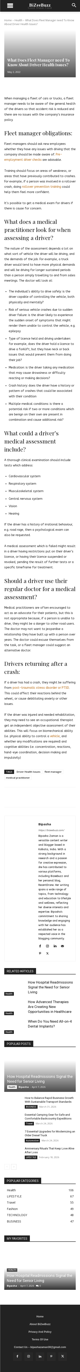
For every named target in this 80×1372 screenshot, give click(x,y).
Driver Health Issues (28, 771)
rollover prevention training (41, 187)
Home (8, 20)
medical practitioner (18, 777)
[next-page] (13, 1167)
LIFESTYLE (31, 1157)
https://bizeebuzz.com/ (51, 830)
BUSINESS (31, 1106)
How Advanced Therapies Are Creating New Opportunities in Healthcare (49, 1007)
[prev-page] (7, 1167)
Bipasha (44, 824)
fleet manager (53, 771)
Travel (29, 1123)
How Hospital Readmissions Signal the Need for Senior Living (50, 987)
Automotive (32, 1140)
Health (18, 20)
